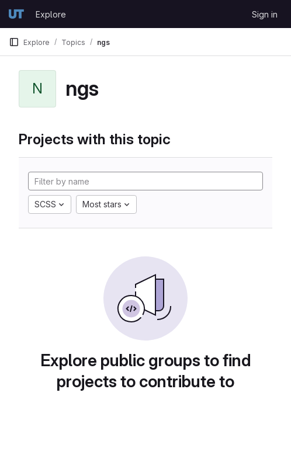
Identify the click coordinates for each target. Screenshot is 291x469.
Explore (51, 14)
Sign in (265, 14)
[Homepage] (16, 14)
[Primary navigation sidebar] (14, 42)
